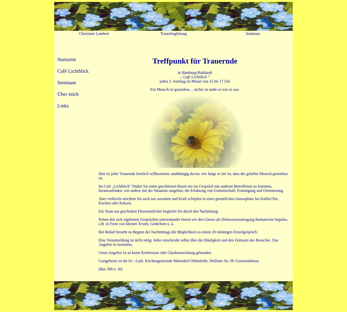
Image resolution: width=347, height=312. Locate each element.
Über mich (68, 94)
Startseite (66, 59)
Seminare (66, 82)
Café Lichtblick (73, 71)
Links (63, 105)
